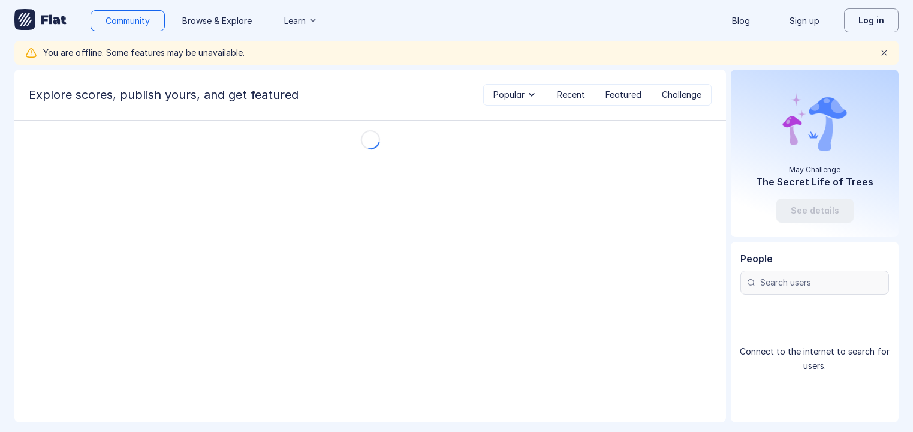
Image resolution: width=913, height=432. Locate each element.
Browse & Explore (217, 21)
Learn (301, 21)
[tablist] (597, 95)
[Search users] (814, 283)
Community (128, 21)
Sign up (804, 21)
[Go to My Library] (40, 20)
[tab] (515, 95)
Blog (741, 21)
